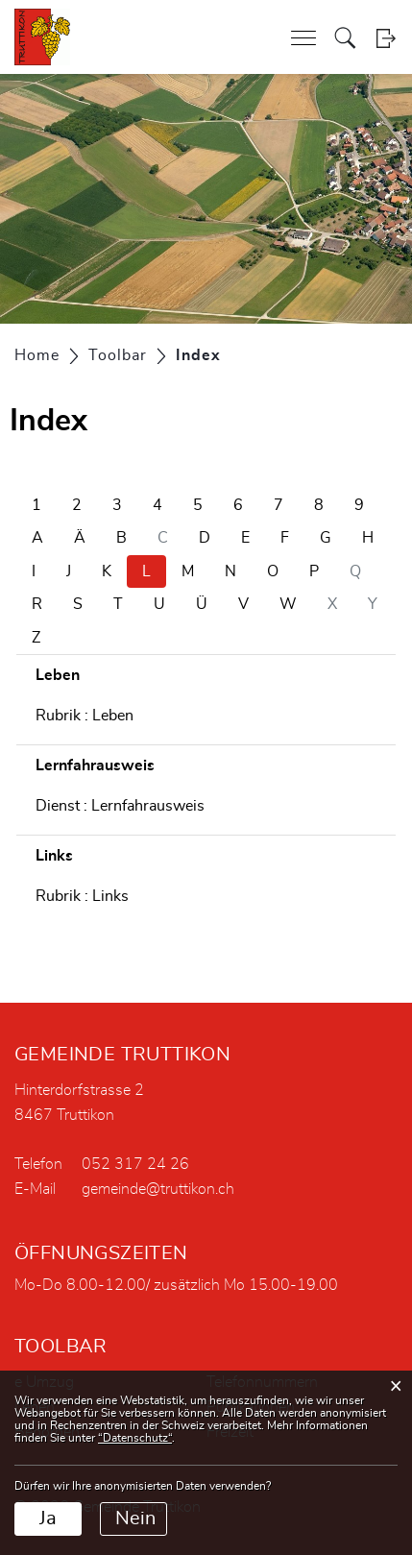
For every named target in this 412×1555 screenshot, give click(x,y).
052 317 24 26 (135, 1164)
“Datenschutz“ (135, 1438)
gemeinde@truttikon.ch (158, 1189)
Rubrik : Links (82, 896)
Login (386, 38)
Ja (48, 1518)
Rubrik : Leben (84, 715)
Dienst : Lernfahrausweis (120, 806)
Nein (135, 1518)
